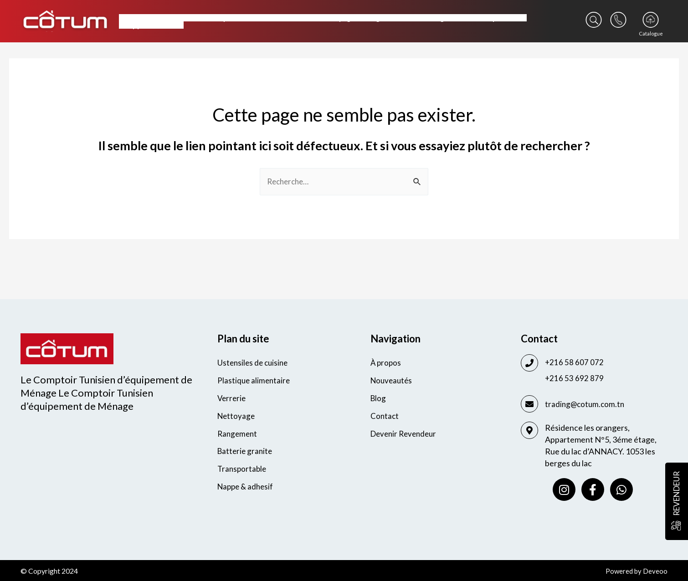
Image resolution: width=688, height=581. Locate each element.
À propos (386, 363)
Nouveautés (392, 382)
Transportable (498, 17)
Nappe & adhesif (151, 25)
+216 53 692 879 (574, 378)
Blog (378, 400)
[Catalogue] (651, 20)
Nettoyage (336, 17)
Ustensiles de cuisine (158, 17)
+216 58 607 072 (574, 362)
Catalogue (651, 33)
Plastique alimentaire (237, 17)
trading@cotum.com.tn (586, 404)
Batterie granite (437, 17)
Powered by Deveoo (635, 570)
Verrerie (296, 17)
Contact (385, 418)
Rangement (382, 17)
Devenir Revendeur (405, 436)
